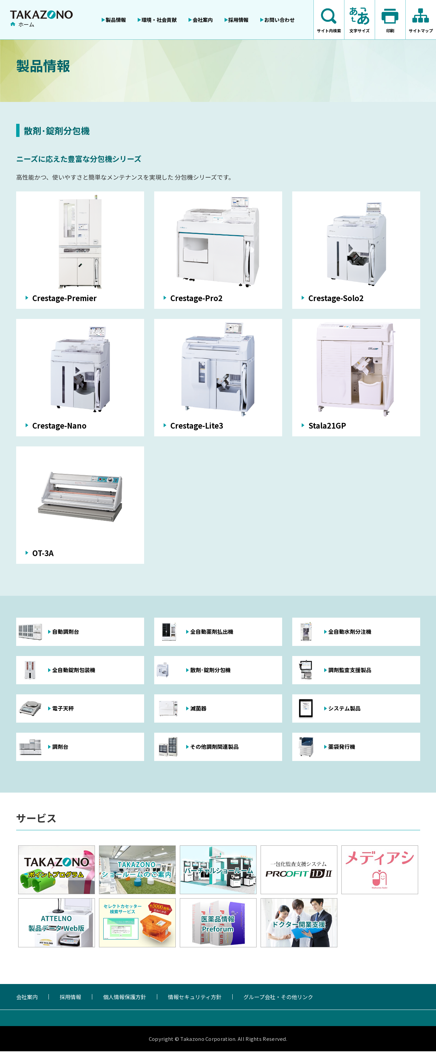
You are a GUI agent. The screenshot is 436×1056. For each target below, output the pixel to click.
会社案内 (27, 1001)
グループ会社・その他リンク (278, 1001)
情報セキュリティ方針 (195, 1001)
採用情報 (70, 1001)
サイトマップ (421, 30)
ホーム (26, 25)
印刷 (390, 30)
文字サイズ (359, 30)
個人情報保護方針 (124, 1001)
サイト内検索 (329, 30)
